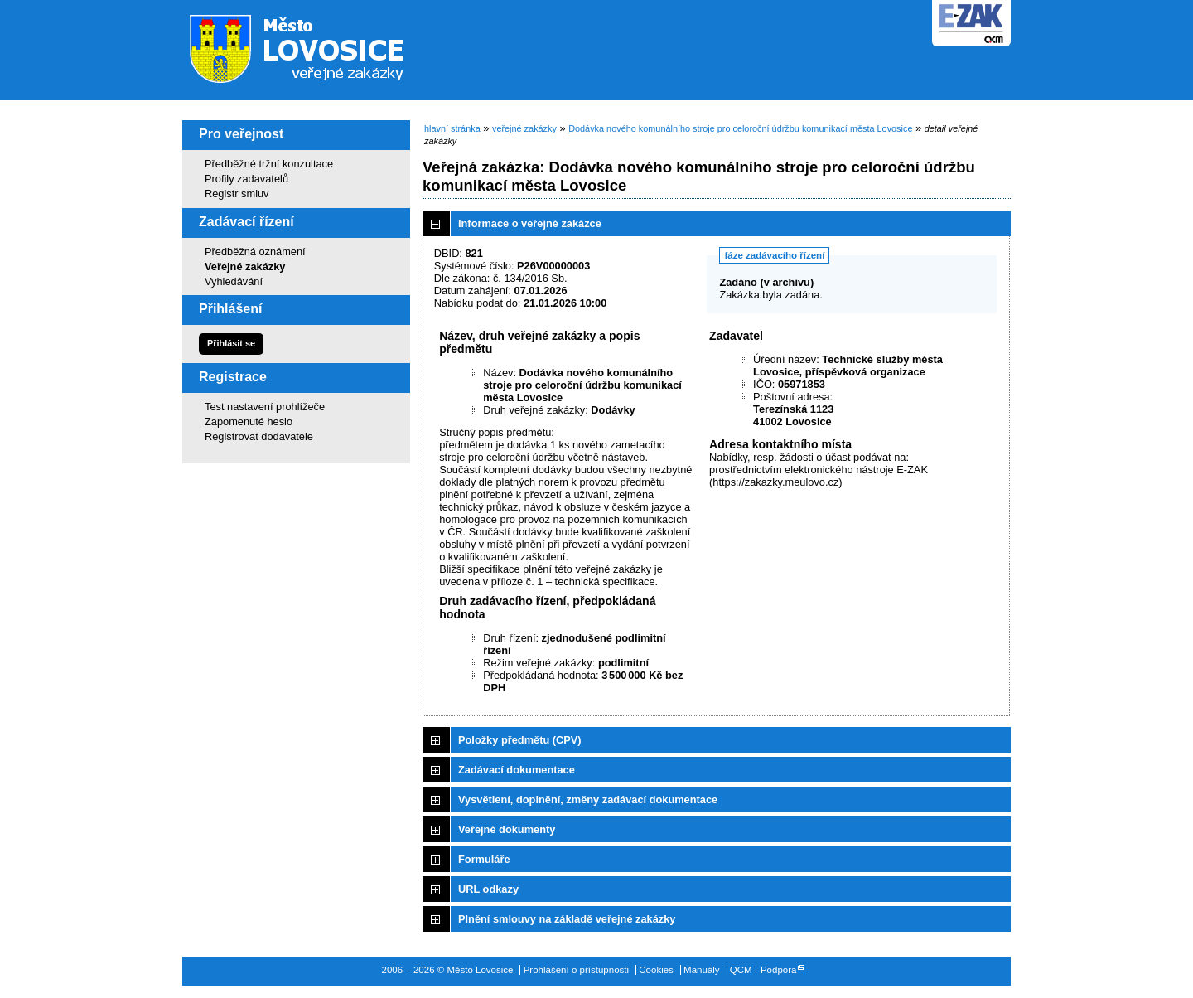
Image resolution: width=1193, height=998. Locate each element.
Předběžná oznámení (255, 251)
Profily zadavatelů (246, 178)
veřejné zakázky (524, 128)
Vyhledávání (234, 281)
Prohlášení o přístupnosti (576, 970)
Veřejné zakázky (245, 266)
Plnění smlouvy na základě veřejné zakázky (566, 919)
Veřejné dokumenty (506, 829)
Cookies (656, 970)
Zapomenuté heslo (248, 421)
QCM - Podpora (763, 970)
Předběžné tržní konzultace (269, 163)
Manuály (701, 970)
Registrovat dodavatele (259, 436)
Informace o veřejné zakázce (529, 223)
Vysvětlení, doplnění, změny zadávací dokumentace (587, 799)
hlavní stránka (452, 128)
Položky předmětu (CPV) (520, 740)
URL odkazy (488, 889)
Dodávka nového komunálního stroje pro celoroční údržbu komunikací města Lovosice (740, 128)
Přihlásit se (231, 343)
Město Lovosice (306, 45)
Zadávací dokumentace (516, 769)
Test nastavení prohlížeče (265, 406)
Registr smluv (237, 193)
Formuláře (484, 859)
